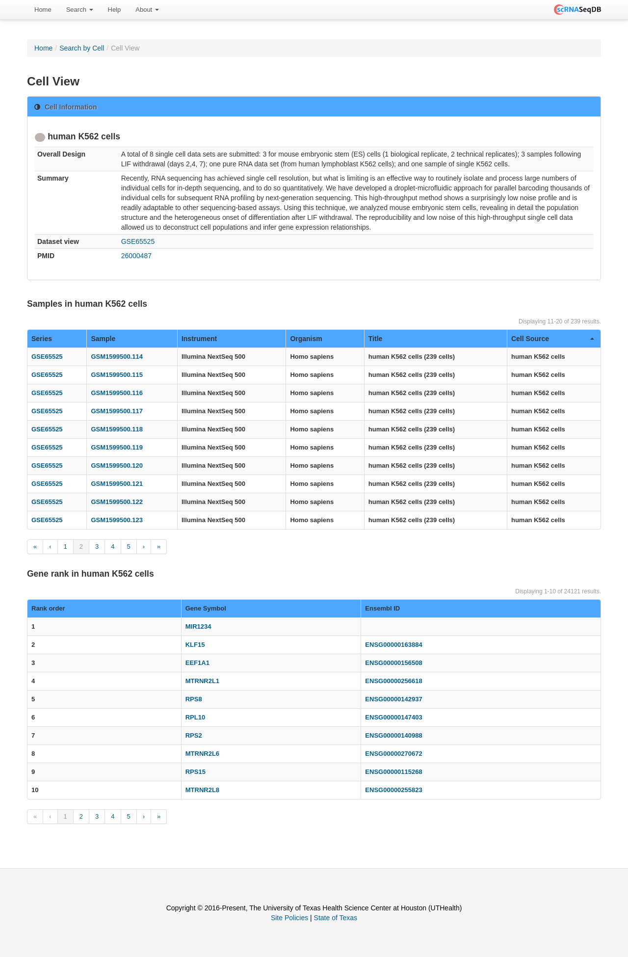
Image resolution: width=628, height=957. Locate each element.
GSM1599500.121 (117, 483)
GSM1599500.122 (117, 501)
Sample (103, 339)
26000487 (136, 256)
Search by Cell (81, 48)
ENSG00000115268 (393, 771)
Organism (306, 339)
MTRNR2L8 (202, 790)
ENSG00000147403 (393, 717)
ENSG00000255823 (393, 790)
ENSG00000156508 (393, 662)
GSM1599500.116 (117, 393)
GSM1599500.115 (117, 374)
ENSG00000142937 (393, 699)
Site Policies (289, 918)
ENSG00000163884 (393, 644)
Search (79, 9)
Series (41, 339)
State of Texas (335, 918)
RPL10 (195, 717)
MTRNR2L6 (202, 753)
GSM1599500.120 (117, 465)
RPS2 (193, 735)
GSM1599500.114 (117, 356)
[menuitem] (43, 10)
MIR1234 (198, 626)
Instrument (199, 339)
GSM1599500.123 (117, 520)
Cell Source (552, 339)
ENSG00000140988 (393, 735)
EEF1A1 (197, 662)
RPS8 (193, 699)
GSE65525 (138, 241)
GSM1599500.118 (117, 429)
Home (43, 9)
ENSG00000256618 (393, 681)
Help (114, 9)
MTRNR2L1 (202, 681)
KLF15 (195, 644)
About (147, 9)
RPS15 (195, 771)
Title (375, 339)
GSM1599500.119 (117, 447)
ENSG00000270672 (393, 753)
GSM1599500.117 (117, 411)
